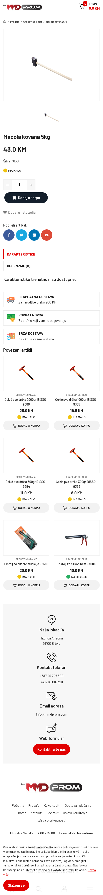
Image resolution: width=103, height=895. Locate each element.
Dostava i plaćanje (78, 805)
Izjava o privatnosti (51, 820)
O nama (21, 813)
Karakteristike (21, 254)
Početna (18, 805)
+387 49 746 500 (51, 675)
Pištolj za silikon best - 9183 (77, 564)
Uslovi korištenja (75, 813)
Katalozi (36, 813)
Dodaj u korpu (26, 197)
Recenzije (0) (18, 266)
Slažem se (16, 885)
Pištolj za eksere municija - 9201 (26, 564)
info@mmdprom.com (51, 714)
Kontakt (53, 813)
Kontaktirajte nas (51, 749)
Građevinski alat (32, 21)
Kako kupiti (52, 805)
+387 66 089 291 (51, 682)
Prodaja (14, 21)
